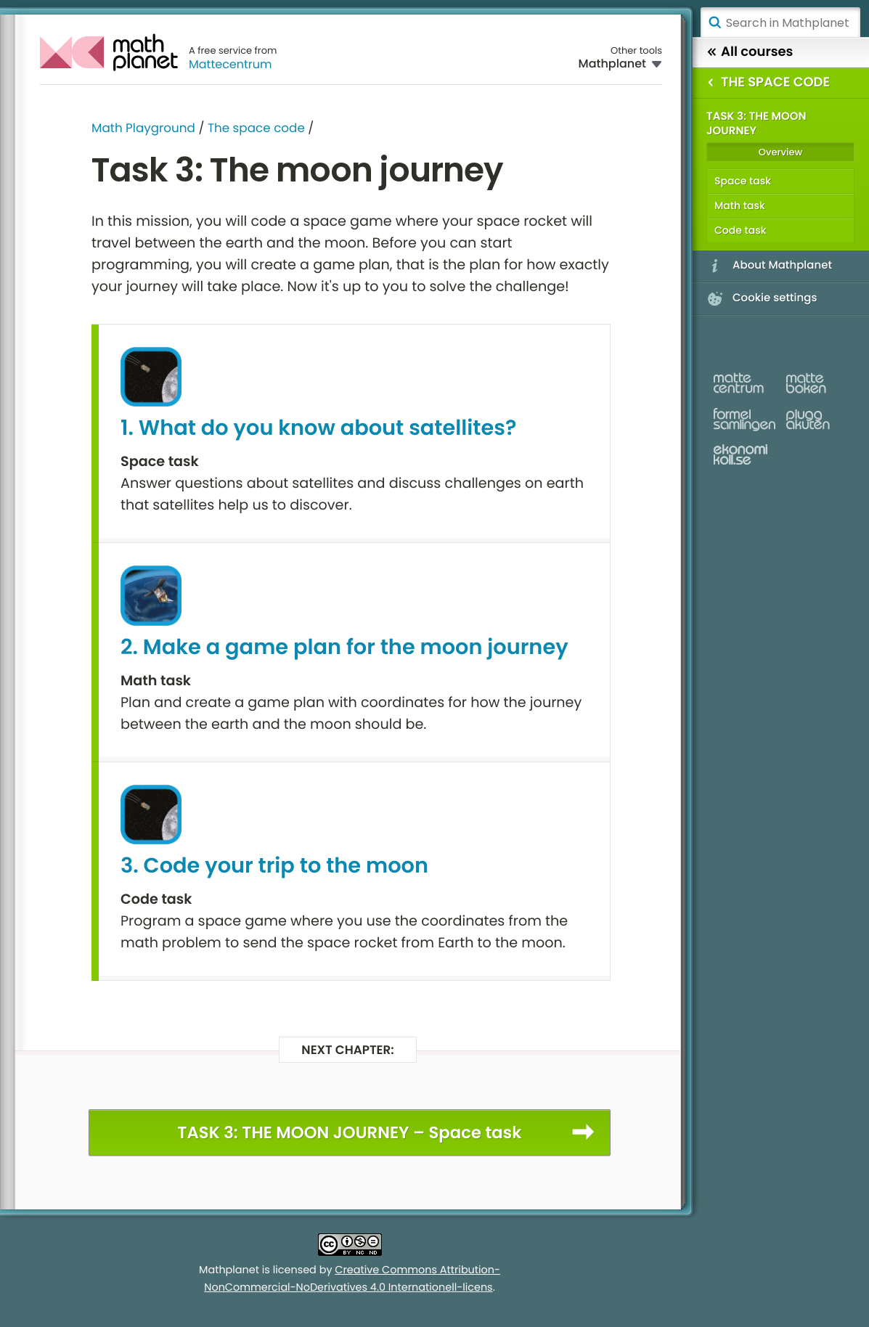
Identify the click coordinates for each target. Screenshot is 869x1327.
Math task (739, 205)
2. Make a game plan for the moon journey (344, 647)
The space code (256, 127)
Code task (740, 230)
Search (714, 22)
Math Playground (143, 127)
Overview (780, 152)
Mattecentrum (230, 64)
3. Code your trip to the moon (274, 866)
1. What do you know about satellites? (318, 428)
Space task (742, 180)
